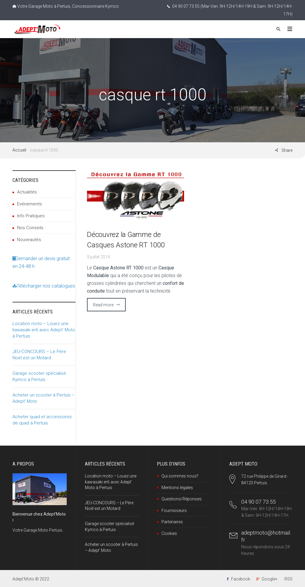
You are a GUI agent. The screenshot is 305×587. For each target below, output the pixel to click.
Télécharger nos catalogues (44, 286)
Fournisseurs (174, 510)
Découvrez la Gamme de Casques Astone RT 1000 (126, 239)
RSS (288, 579)
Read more (103, 304)
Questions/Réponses (181, 499)
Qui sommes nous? (179, 476)
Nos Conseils (30, 227)
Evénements (29, 204)
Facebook (240, 579)
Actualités (27, 192)
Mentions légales (177, 487)
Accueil (19, 150)
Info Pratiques (31, 215)
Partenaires (172, 521)
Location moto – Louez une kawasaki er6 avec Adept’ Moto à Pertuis (44, 330)
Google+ (270, 579)
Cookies (169, 533)
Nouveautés (29, 239)
